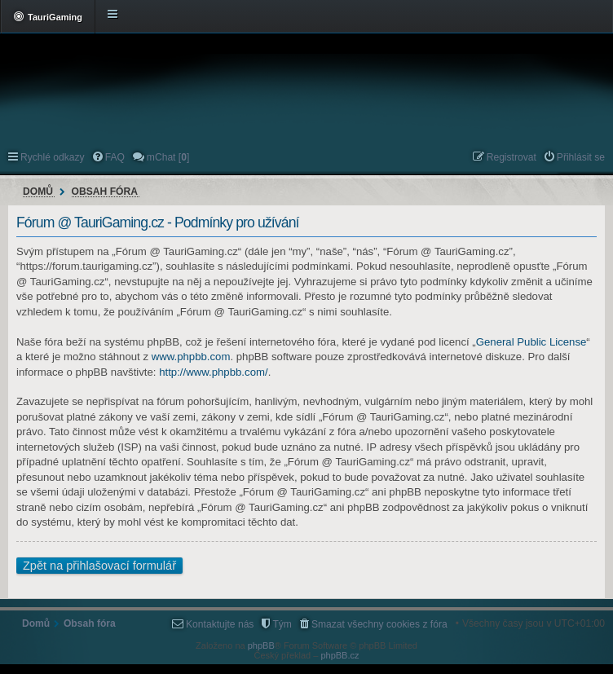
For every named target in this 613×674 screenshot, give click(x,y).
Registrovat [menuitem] (511, 157)
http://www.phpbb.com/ (213, 372)
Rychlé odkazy (52, 157)
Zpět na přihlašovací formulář (99, 565)
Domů (38, 191)
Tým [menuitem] (282, 624)
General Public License (531, 342)
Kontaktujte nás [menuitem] (220, 624)
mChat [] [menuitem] (168, 157)
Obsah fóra (105, 191)
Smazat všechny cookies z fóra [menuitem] (379, 624)
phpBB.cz (339, 655)
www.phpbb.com (191, 356)
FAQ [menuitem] (115, 157)
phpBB (261, 645)
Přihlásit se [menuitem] (581, 157)
